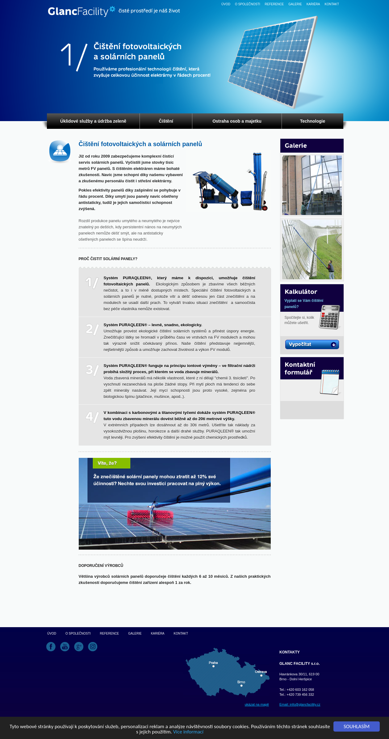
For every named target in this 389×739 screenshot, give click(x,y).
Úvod (225, 4)
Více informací (188, 732)
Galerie (295, 4)
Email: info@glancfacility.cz (299, 704)
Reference (274, 4)
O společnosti (247, 4)
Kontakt (332, 4)
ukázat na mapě (257, 704)
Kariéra (313, 4)
